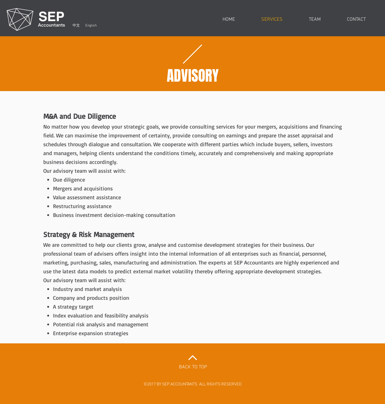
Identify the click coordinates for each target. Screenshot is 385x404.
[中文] (76, 25)
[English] (91, 25)
